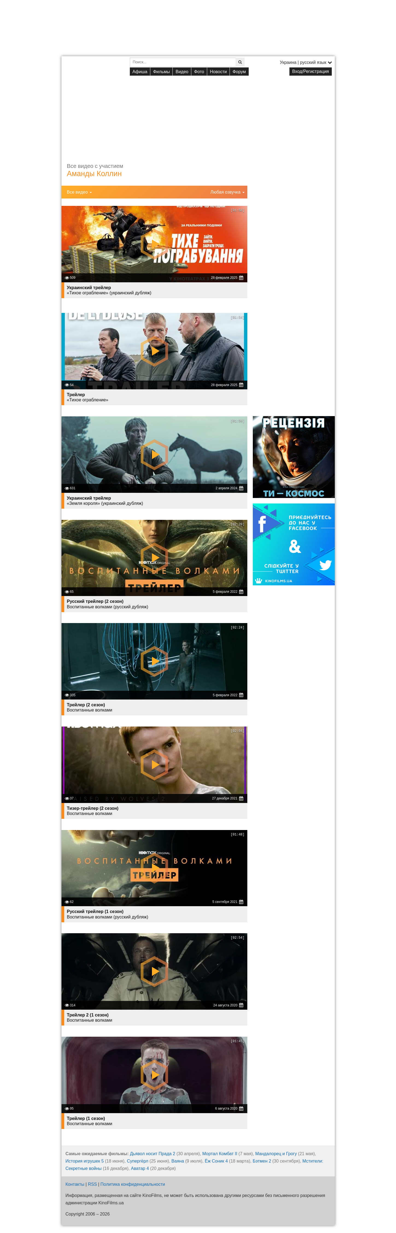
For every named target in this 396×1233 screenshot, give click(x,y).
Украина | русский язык (306, 62)
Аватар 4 (140, 1168)
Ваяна (177, 1161)
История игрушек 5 (85, 1161)
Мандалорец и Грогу (276, 1153)
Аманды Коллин (94, 174)
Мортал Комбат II (219, 1153)
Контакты (75, 1184)
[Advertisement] (198, 115)
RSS (92, 1184)
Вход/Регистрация (310, 71)
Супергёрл (137, 1161)
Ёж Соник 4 (216, 1161)
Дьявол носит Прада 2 (152, 1153)
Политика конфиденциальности (133, 1184)
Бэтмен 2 (262, 1161)
